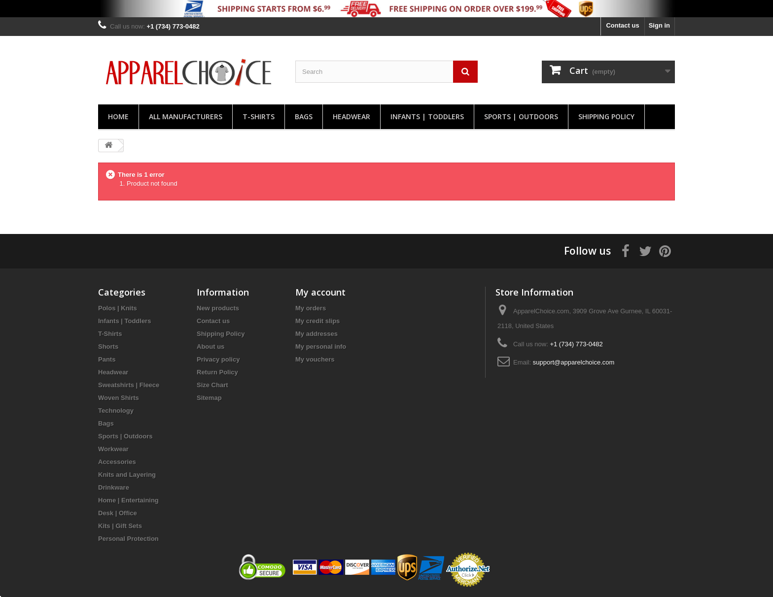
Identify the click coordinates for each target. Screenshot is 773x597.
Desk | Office (117, 513)
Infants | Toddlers (427, 116)
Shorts (108, 346)
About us (210, 346)
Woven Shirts (118, 397)
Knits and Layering (127, 474)
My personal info (320, 346)
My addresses (316, 333)
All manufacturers (185, 116)
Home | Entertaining (128, 500)
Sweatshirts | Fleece (128, 385)
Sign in (659, 25)
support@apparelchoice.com (574, 362)
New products (218, 308)
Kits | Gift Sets (120, 526)
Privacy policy (218, 359)
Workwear (113, 449)
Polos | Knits (117, 308)
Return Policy (217, 372)
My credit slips (317, 321)
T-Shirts (259, 116)
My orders (310, 308)
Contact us (622, 25)
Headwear (351, 116)
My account (320, 292)
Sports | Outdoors (521, 116)
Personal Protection (128, 538)
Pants (106, 359)
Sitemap (209, 397)
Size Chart (212, 385)
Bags (304, 116)
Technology (116, 410)
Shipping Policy (606, 116)
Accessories (117, 461)
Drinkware (113, 487)
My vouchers (314, 359)
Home (118, 116)
